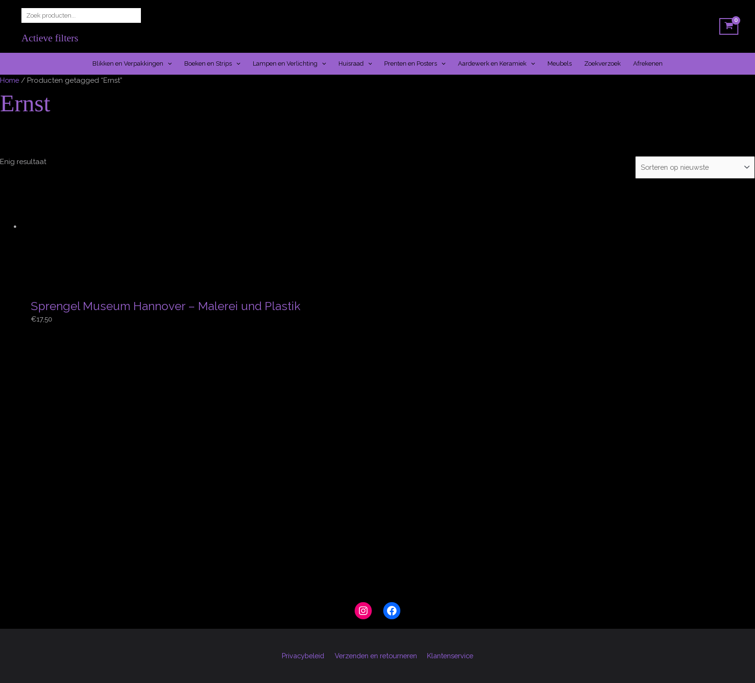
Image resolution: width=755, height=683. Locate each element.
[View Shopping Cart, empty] (728, 26)
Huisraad (355, 63)
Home (10, 80)
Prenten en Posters (415, 63)
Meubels (559, 63)
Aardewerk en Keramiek (496, 63)
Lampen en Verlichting (289, 63)
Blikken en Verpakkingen (132, 63)
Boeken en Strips (212, 63)
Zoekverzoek (602, 63)
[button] (167, 63)
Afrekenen (648, 63)
